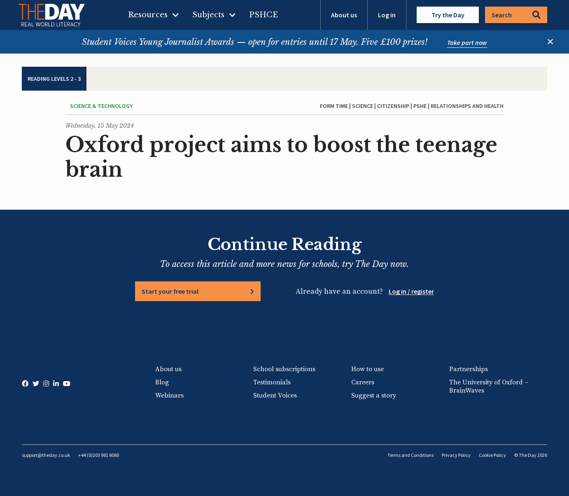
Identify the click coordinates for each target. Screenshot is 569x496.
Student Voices (275, 395)
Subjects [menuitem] (208, 14)
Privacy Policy (456, 455)
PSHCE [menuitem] (263, 14)
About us (344, 15)
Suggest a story (373, 395)
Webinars (169, 395)
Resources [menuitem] (148, 14)
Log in (387, 15)
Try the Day (447, 15)
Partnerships (468, 369)
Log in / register (411, 291)
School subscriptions (284, 369)
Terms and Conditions (410, 455)
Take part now (467, 42)
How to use (367, 369)
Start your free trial (170, 291)
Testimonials (272, 382)
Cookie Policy (492, 455)
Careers (362, 382)
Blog (162, 382)
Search (516, 15)
